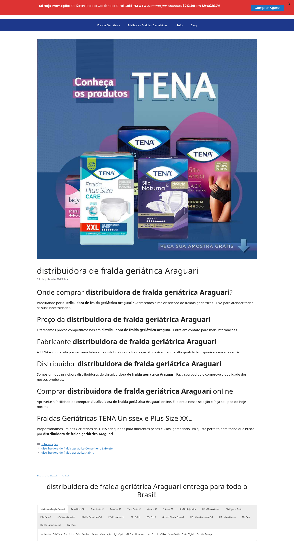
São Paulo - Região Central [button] (53, 494)
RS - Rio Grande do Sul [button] (91, 501)
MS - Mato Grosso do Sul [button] (201, 501)
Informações (49, 429)
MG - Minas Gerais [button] (210, 494)
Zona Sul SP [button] (115, 494)
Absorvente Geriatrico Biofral (53, 460)
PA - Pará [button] (71, 509)
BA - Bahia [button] (135, 501)
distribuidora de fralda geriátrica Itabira (67, 437)
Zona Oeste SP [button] (134, 494)
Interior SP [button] (168, 494)
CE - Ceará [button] (151, 501)
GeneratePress (162, 540)
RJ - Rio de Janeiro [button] (188, 494)
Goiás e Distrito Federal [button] (173, 501)
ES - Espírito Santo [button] (234, 494)
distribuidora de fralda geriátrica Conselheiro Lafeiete (77, 433)
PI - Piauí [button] (246, 501)
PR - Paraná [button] (46, 501)
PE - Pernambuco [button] (116, 501)
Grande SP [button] (152, 494)
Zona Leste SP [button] (97, 494)
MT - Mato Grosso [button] (227, 501)
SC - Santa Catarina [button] (66, 501)
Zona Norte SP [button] (77, 494)
